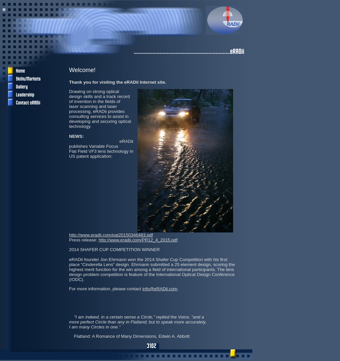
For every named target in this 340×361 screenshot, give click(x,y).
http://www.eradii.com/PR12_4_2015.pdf (138, 239)
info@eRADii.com (159, 288)
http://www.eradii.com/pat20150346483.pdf (111, 234)
